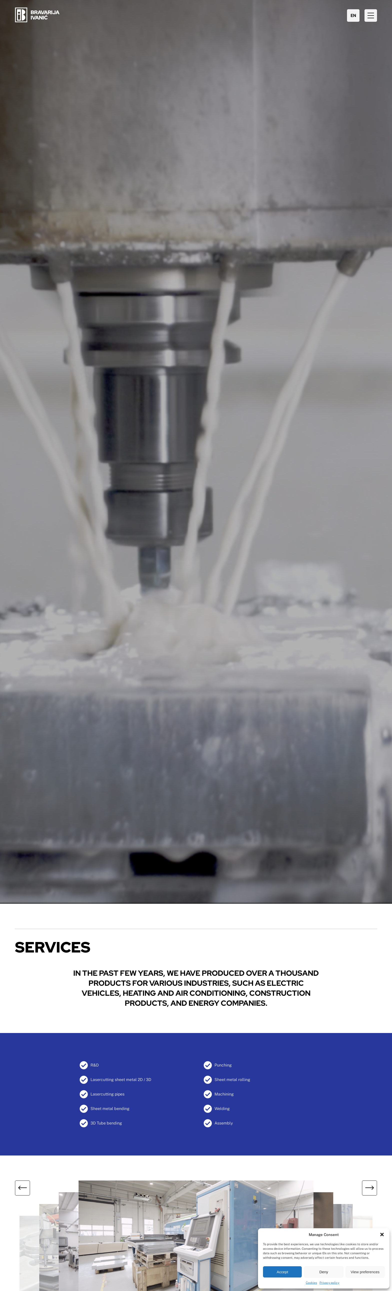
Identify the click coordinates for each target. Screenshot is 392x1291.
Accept (282, 1272)
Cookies (311, 1282)
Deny (323, 1272)
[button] (382, 1234)
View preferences (365, 1272)
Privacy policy (329, 1282)
